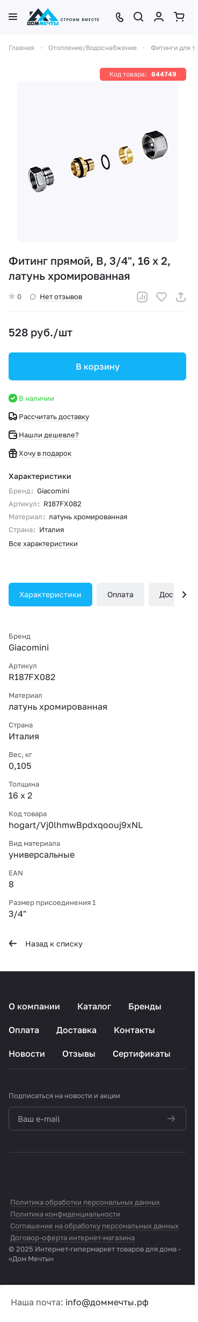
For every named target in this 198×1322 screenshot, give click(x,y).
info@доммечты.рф (107, 1302)
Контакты (134, 1029)
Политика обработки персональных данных (85, 1202)
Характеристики (50, 594)
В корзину (98, 366)
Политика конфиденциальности (65, 1214)
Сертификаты (142, 1053)
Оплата (120, 594)
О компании (34, 1006)
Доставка (76, 1029)
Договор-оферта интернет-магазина (72, 1237)
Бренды (145, 1006)
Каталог (94, 1006)
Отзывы (79, 1053)
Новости (27, 1053)
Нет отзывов (56, 296)
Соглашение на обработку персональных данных (94, 1225)
